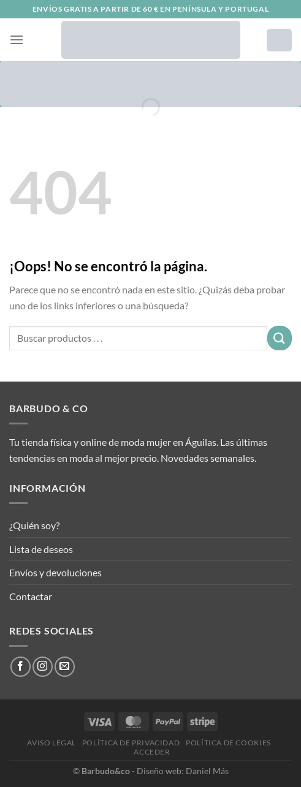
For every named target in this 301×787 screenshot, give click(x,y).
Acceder (152, 751)
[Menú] (16, 39)
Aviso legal (51, 742)
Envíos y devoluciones (55, 572)
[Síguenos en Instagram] (42, 667)
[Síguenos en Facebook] (20, 667)
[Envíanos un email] (65, 667)
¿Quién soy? (34, 525)
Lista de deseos (41, 549)
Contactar (30, 596)
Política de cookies (228, 742)
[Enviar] (279, 338)
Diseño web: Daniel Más (183, 771)
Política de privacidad (131, 742)
